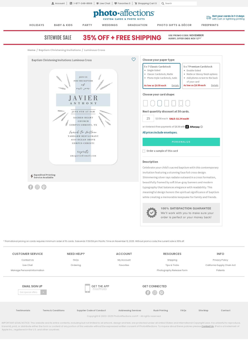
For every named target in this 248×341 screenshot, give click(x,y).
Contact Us (28, 260)
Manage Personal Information (27, 270)
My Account (124, 260)
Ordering (76, 265)
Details (175, 85)
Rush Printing (160, 310)
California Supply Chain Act (220, 265)
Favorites (124, 3)
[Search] (179, 4)
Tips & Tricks (172, 265)
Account (60, 3)
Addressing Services (129, 310)
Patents (220, 270)
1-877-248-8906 (83, 3)
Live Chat (105, 3)
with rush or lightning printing (228, 17)
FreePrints (210, 25)
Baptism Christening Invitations (60, 50)
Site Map (203, 310)
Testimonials (23, 310)
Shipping (172, 260)
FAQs (76, 260)
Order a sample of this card (162, 150)
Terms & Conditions (53, 310)
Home (31, 50)
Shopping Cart (147, 3)
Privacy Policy (220, 260)
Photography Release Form (172, 270)
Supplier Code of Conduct (91, 310)
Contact (225, 310)
